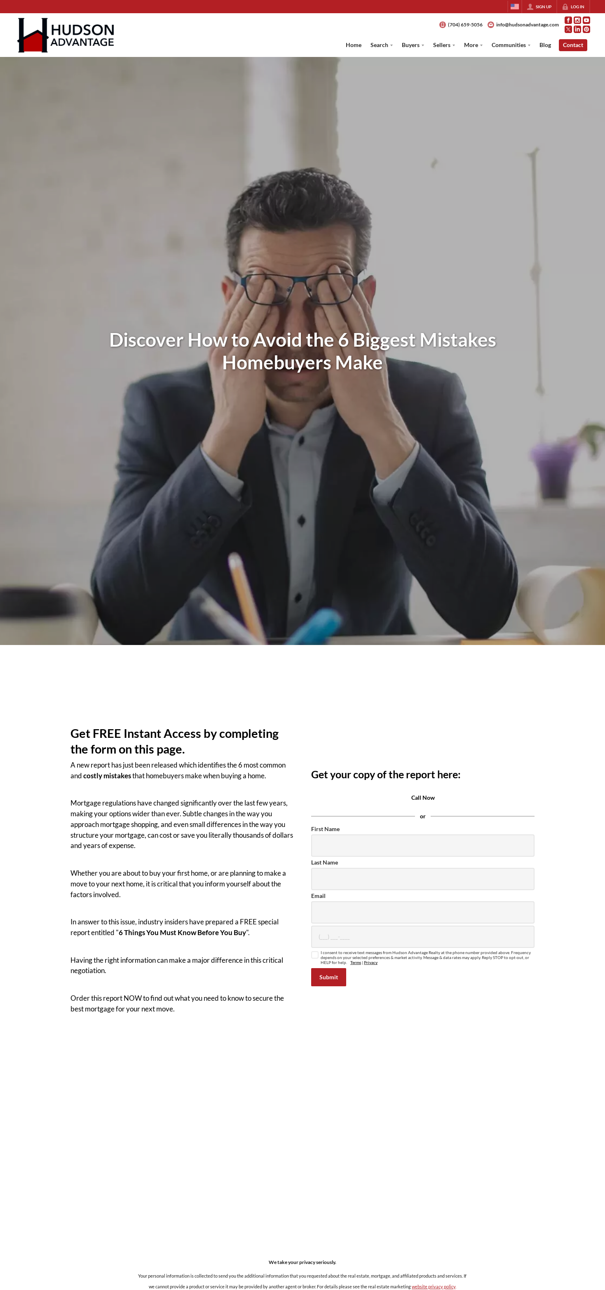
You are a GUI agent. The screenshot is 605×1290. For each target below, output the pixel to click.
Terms (355, 962)
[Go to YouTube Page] (586, 20)
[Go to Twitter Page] (568, 29)
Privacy (371, 962)
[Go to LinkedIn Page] (577, 29)
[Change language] (515, 6)
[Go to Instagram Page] (577, 20)
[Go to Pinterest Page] (586, 29)
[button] (328, 977)
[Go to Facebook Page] (568, 20)
